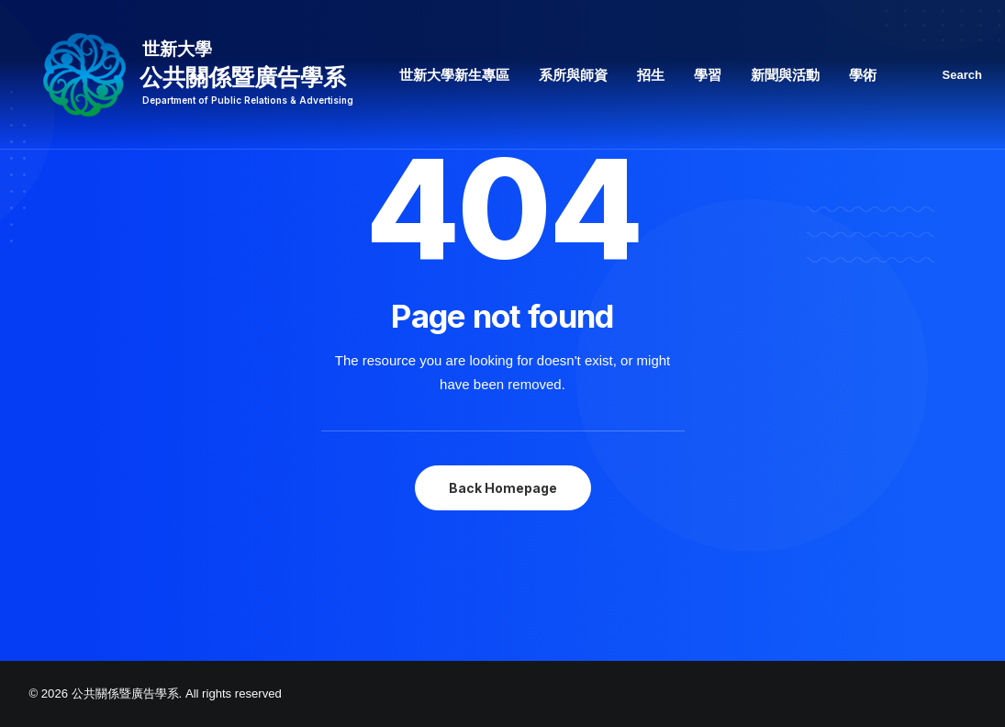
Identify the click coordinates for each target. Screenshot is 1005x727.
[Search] (964, 75)
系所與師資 (573, 75)
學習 (707, 75)
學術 (863, 75)
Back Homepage (503, 488)
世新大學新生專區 (454, 75)
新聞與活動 (785, 75)
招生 (650, 75)
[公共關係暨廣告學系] (191, 75)
